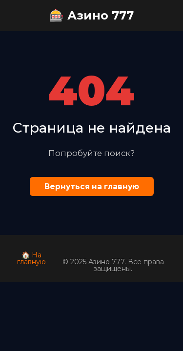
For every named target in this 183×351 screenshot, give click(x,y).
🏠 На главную (31, 258)
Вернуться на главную (91, 186)
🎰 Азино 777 (91, 15)
